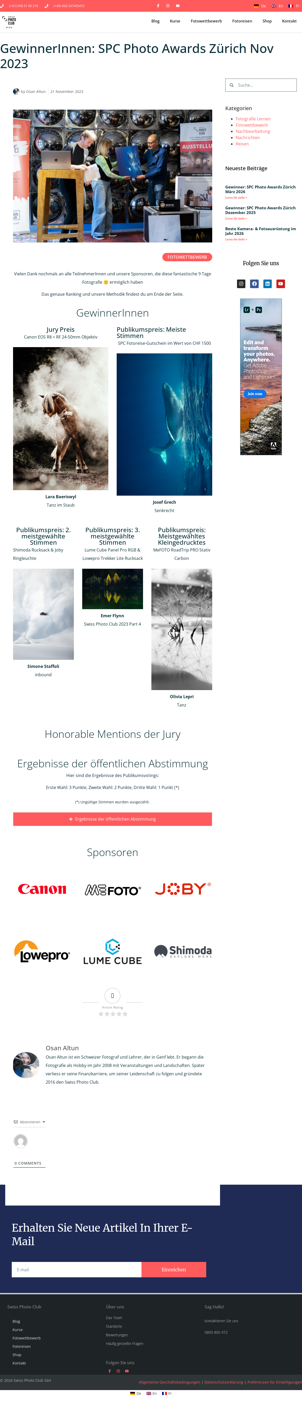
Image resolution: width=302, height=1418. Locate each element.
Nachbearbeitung (253, 131)
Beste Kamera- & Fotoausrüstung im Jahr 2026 (260, 231)
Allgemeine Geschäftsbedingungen (169, 1414)
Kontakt (289, 20)
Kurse (175, 20)
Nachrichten (248, 137)
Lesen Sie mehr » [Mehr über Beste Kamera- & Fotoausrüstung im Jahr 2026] (236, 239)
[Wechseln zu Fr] (294, 5)
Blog (155, 20)
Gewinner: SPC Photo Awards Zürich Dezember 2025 (260, 210)
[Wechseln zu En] (277, 5)
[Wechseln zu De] (260, 5)
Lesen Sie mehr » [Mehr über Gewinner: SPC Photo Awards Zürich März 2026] (236, 197)
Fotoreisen (242, 20)
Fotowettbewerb (206, 20)
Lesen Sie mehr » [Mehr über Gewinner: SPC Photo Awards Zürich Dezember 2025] (236, 218)
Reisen (242, 144)
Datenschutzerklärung (223, 1414)
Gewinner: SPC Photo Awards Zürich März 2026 (260, 189)
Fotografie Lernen (253, 119)
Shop (267, 20)
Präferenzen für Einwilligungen (274, 1414)
